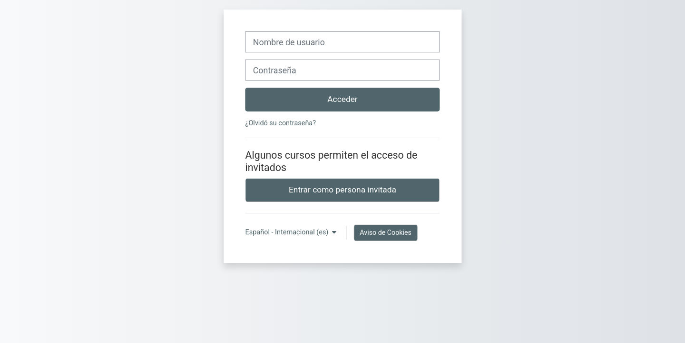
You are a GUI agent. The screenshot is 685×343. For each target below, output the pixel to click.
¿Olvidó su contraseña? (280, 123)
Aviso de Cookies (385, 232)
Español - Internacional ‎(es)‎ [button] (287, 232)
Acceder (342, 99)
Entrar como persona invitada (342, 189)
